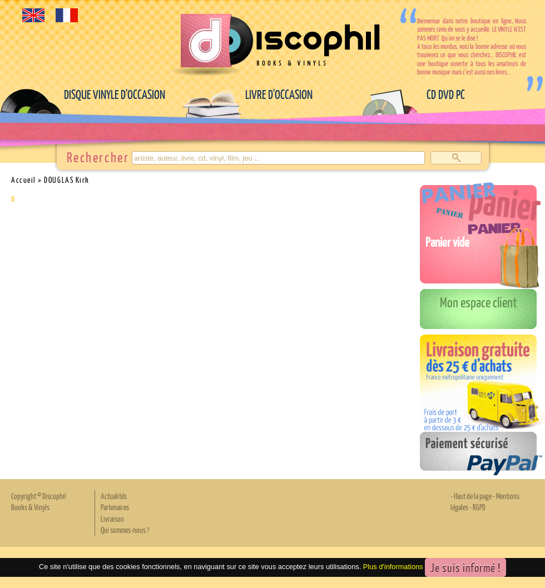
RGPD (479, 507)
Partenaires (115, 507)
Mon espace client (478, 301)
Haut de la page (473, 496)
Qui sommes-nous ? (125, 530)
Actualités (114, 496)
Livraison (112, 519)
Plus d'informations (393, 566)
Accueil (23, 180)
